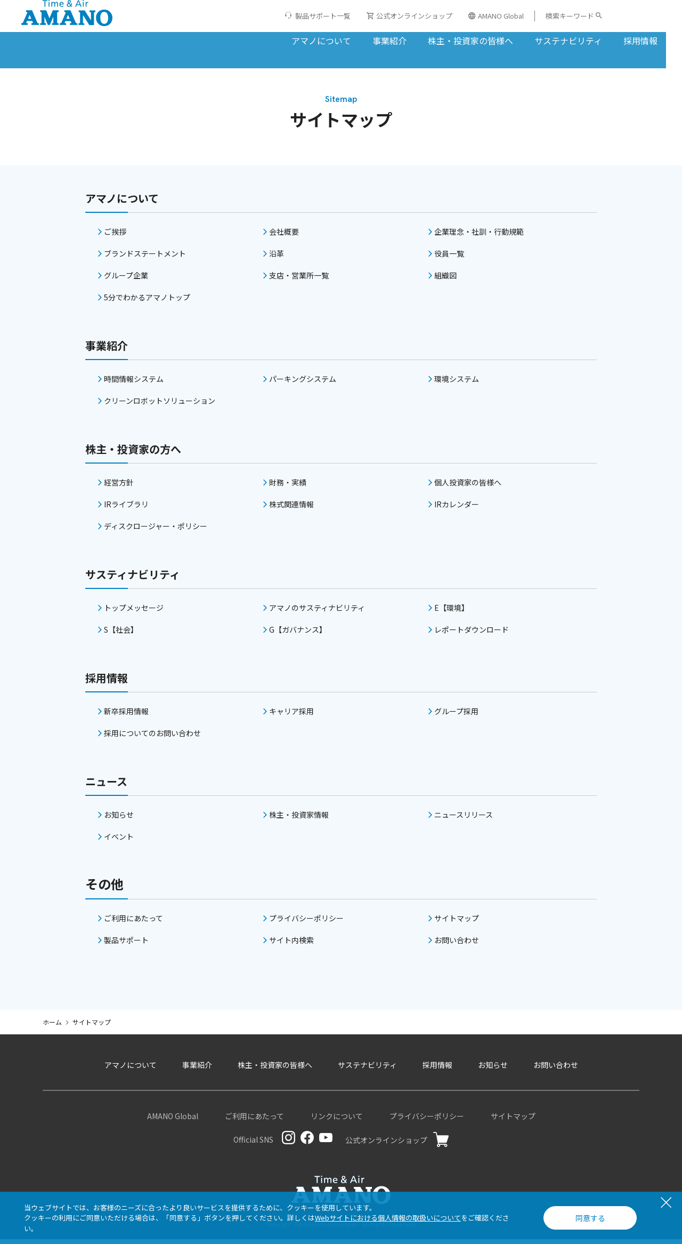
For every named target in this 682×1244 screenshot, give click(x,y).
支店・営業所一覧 (299, 279)
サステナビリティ (513, 39)
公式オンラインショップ (409, 16)
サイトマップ (456, 922)
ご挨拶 (115, 235)
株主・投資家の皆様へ (415, 39)
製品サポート (126, 944)
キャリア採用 (291, 715)
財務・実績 (287, 486)
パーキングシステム (302, 383)
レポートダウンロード (471, 633)
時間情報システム (134, 383)
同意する (590, 1218)
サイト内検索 (291, 944)
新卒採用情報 (126, 715)
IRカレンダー (456, 508)
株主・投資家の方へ (142, 452)
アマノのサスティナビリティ (317, 612)
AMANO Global (496, 16)
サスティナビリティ (142, 577)
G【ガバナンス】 (298, 633)
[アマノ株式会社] (66, 29)
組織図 (445, 279)
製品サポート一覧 (323, 16)
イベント (119, 840)
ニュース (110, 784)
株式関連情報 (291, 508)
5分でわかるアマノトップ (147, 301)
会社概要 (284, 235)
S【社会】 (121, 633)
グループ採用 (456, 715)
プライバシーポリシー (306, 922)
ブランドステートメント (145, 257)
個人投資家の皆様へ (467, 486)
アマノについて (266, 39)
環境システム (456, 383)
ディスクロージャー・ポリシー (155, 530)
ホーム (52, 1026)
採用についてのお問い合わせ (152, 737)
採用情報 (585, 39)
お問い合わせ (456, 944)
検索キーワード (570, 16)
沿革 (276, 257)
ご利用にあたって (133, 922)
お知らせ (119, 819)
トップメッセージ (134, 612)
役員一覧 (449, 257)
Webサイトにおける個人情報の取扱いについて (388, 1218)
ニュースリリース (463, 819)
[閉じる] (666, 1203)
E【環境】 (451, 612)
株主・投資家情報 (299, 819)
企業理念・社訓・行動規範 (479, 235)
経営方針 (119, 486)
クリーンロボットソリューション (159, 405)
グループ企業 (126, 279)
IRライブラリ (126, 508)
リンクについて (337, 1120)
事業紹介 (334, 39)
